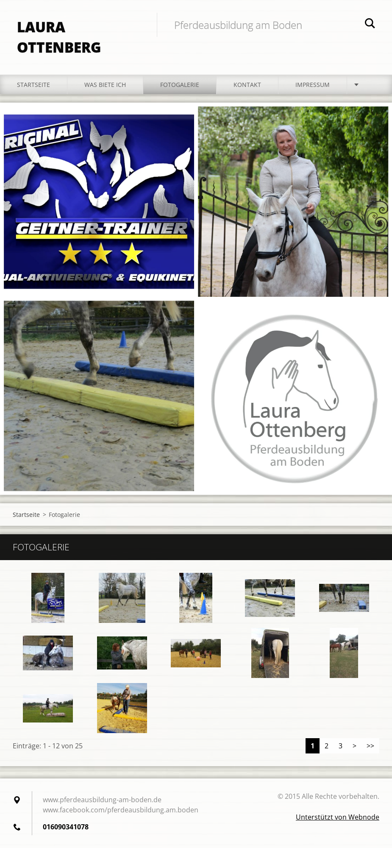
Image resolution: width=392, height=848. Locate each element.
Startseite (33, 85)
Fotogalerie (179, 85)
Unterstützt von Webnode (337, 817)
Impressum (312, 85)
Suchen (370, 24)
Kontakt (247, 85)
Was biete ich (105, 85)
